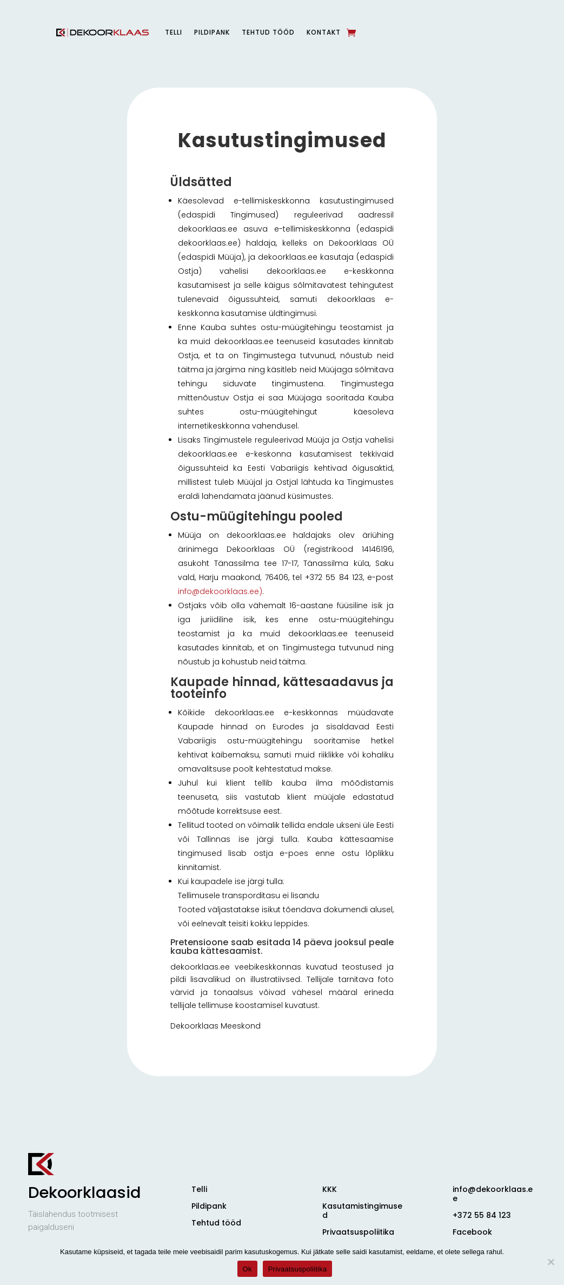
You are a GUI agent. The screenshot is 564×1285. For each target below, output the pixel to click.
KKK (329, 1189)
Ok (247, 1269)
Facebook (472, 1232)
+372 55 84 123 (482, 1215)
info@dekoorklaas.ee (493, 1194)
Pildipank (212, 32)
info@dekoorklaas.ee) (220, 591)
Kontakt (324, 32)
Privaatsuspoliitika (358, 1232)
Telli (173, 32)
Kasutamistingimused (362, 1211)
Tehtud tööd (268, 32)
